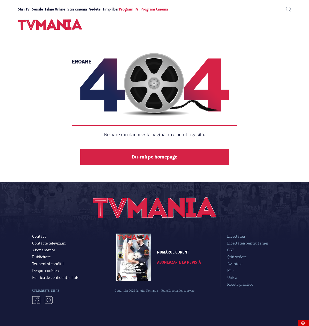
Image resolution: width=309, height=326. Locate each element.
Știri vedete (237, 257)
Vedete (94, 9)
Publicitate (41, 257)
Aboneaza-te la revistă (179, 262)
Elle (230, 270)
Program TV (128, 9)
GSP (230, 250)
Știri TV (24, 9)
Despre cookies (45, 270)
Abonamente (43, 250)
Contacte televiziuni (49, 243)
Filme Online (55, 9)
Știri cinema (77, 9)
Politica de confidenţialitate (55, 277)
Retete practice (240, 284)
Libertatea (236, 236)
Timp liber (111, 9)
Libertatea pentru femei (247, 243)
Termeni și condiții (48, 263)
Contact (39, 236)
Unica (232, 277)
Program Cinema (154, 9)
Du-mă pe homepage (154, 157)
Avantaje (234, 263)
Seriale (37, 9)
